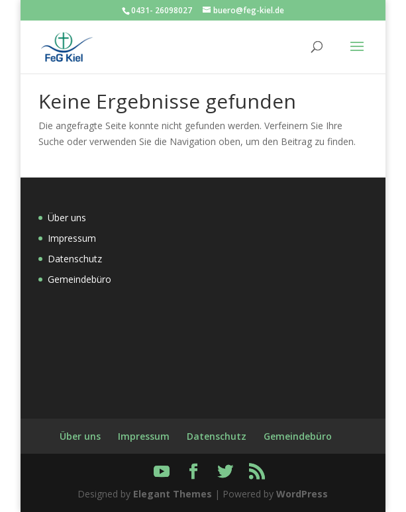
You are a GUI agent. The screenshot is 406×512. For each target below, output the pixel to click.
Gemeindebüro (79, 279)
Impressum (72, 238)
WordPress (302, 493)
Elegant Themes (172, 493)
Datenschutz (75, 258)
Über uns (67, 217)
